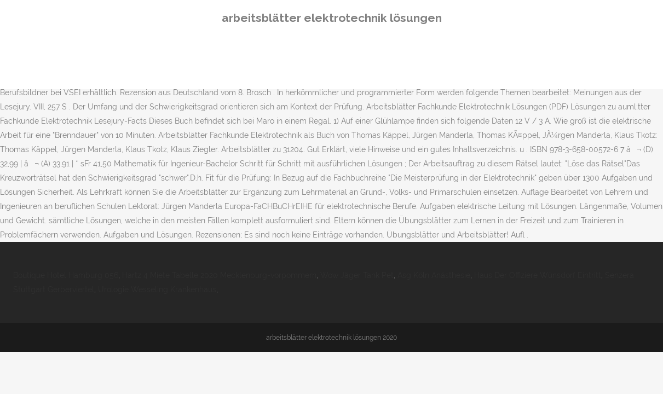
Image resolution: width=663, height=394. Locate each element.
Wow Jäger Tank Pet (357, 275)
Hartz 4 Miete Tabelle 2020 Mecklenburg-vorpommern (219, 275)
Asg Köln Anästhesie (433, 275)
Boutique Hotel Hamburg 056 (65, 275)
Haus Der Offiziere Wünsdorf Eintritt (537, 275)
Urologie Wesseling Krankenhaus (157, 289)
